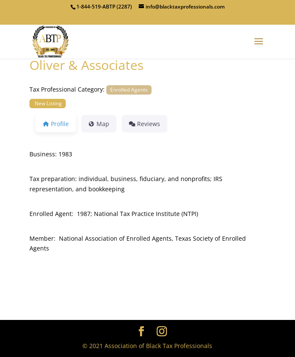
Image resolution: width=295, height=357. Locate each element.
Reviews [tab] (144, 124)
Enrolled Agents (129, 89)
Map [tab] (98, 124)
